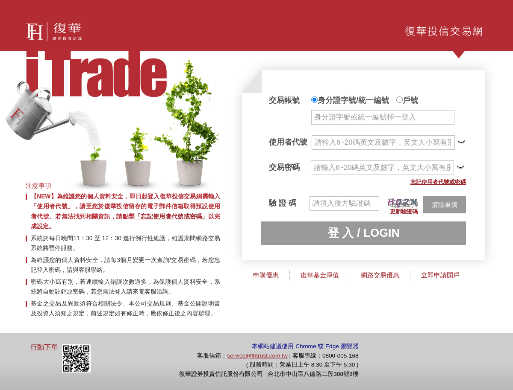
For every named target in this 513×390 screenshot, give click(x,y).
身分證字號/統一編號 (350, 100)
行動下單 (44, 347)
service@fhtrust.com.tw (257, 355)
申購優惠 (266, 275)
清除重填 (444, 204)
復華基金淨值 (320, 275)
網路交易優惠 (380, 275)
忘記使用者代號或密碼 (438, 182)
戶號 (407, 100)
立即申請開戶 (440, 275)
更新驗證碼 (404, 211)
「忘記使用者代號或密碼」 (171, 216)
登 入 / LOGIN (363, 233)
